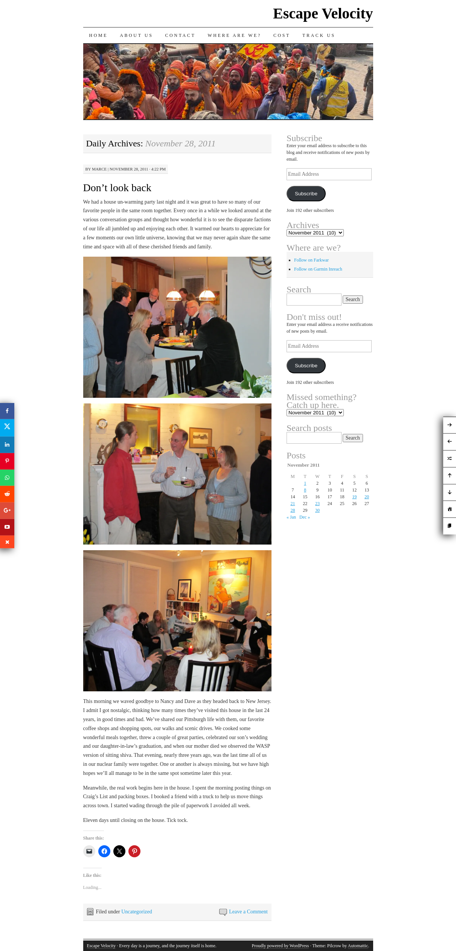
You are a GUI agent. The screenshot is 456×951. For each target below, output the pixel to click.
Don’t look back (117, 187)
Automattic (358, 945)
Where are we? (234, 35)
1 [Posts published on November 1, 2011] (305, 483)
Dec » (304, 517)
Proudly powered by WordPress (280, 945)
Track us (319, 35)
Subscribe (306, 193)
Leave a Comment (248, 911)
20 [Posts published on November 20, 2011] (366, 496)
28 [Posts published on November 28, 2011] (292, 510)
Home (98, 35)
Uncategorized (136, 911)
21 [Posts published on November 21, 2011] (292, 503)
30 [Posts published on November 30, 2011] (317, 510)
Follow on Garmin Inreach (318, 269)
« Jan (291, 517)
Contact (180, 35)
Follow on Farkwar (311, 260)
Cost (281, 35)
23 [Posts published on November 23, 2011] (317, 503)
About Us (136, 35)
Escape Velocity (323, 13)
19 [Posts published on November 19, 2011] (354, 496)
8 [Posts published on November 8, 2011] (305, 490)
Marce (99, 169)
